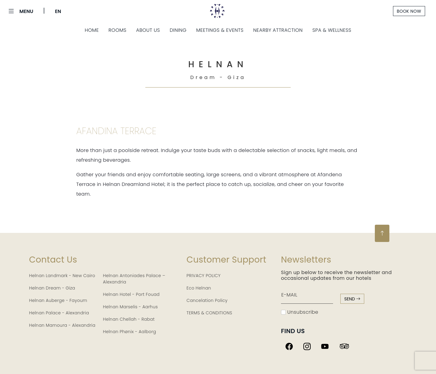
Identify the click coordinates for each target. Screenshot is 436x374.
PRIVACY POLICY (204, 276)
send (352, 299)
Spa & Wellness (332, 30)
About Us (148, 30)
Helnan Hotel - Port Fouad (131, 294)
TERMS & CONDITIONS (209, 313)
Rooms (117, 30)
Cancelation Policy (207, 300)
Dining (178, 30)
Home (92, 30)
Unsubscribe (299, 312)
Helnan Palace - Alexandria (59, 313)
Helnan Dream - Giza (52, 288)
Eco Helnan (199, 288)
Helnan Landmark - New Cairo (62, 276)
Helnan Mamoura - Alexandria (62, 325)
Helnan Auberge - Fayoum (58, 300)
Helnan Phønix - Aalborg (129, 332)
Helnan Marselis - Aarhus (130, 307)
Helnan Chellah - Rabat (129, 319)
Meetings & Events (219, 30)
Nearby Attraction (277, 30)
